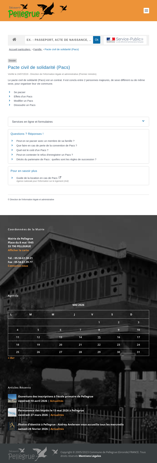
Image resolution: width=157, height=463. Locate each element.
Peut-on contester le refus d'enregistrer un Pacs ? (44, 154)
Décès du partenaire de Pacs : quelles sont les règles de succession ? (56, 159)
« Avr (11, 357)
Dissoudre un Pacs (24, 105)
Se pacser (20, 92)
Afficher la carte (18, 250)
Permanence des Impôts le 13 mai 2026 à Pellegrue (51, 410)
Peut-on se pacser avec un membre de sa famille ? (45, 140)
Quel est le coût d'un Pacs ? (32, 150)
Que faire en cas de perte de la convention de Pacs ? (46, 145)
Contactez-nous (18, 265)
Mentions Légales (90, 456)
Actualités (56, 401)
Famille (38, 49)
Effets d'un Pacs (23, 96)
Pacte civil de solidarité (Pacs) (62, 49)
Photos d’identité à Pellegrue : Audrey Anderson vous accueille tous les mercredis (71, 424)
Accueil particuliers (20, 49)
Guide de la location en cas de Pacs (38, 177)
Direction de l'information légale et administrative (32, 199)
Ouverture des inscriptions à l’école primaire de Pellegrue (55, 396)
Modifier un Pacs (23, 100)
